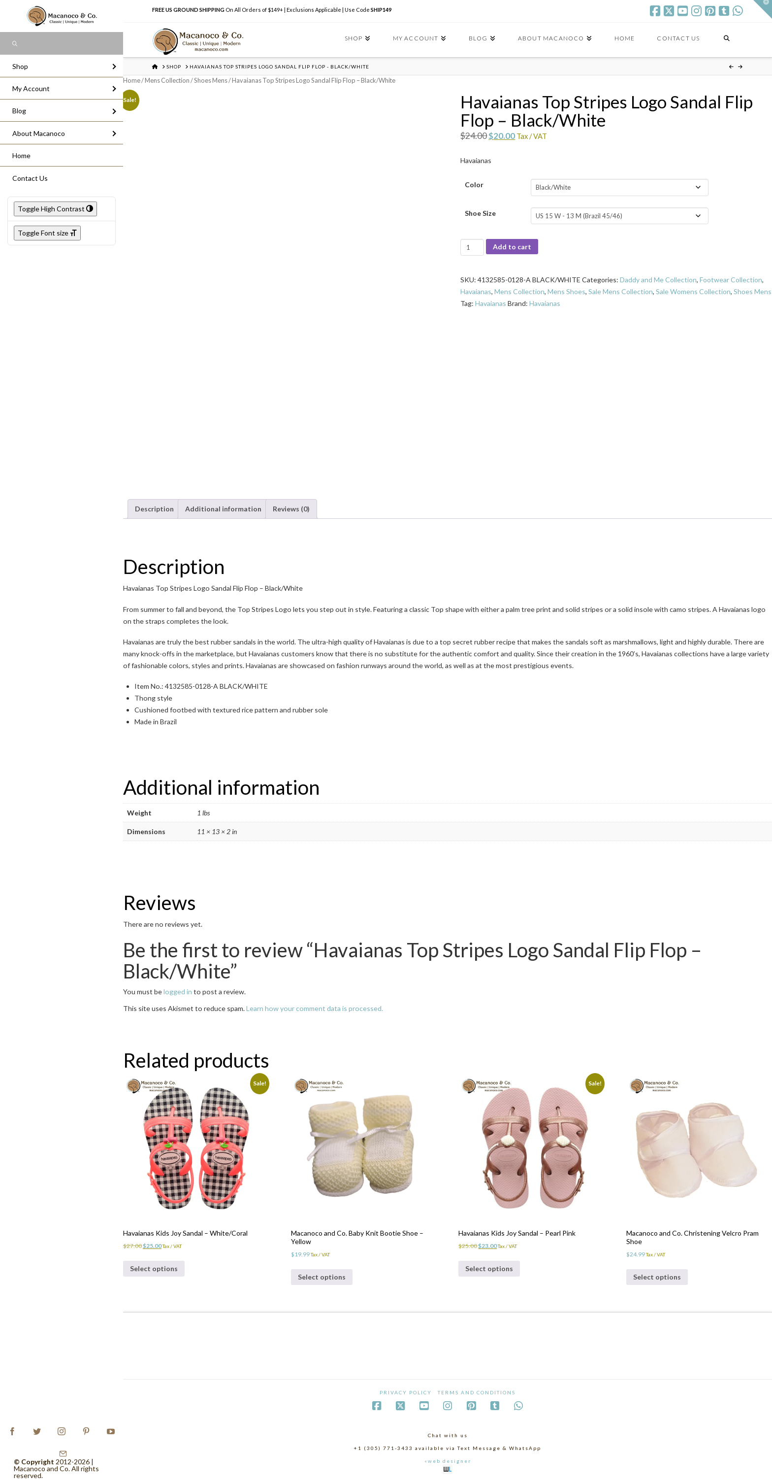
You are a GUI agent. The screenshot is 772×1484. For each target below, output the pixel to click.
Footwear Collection (731, 279)
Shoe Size (480, 213)
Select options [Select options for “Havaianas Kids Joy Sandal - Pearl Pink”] (489, 1268)
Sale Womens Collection (693, 291)
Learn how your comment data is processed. (314, 1008)
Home (131, 80)
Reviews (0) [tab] (291, 509)
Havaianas (475, 291)
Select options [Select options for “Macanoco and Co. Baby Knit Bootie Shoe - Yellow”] (322, 1277)
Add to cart (512, 246)
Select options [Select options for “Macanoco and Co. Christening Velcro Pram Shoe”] (657, 1277)
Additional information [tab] (223, 509)
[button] (762, 9)
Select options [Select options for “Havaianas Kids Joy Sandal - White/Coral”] (154, 1268)
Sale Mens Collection (620, 291)
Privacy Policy (406, 1392)
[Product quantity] (471, 247)
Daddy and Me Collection (658, 279)
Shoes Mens (210, 80)
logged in (177, 991)
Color (474, 184)
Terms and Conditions (476, 1392)
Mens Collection (167, 80)
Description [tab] (154, 509)
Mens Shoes (566, 291)
